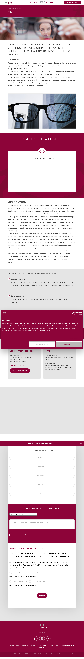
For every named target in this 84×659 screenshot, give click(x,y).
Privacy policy (14, 645)
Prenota (42, 595)
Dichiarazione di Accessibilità (62, 645)
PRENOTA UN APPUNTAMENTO (42, 443)
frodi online (43, 645)
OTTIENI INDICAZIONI (17, 366)
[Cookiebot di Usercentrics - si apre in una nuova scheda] (73, 313)
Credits (25, 645)
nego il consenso (37, 573)
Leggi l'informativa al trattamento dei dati (26, 548)
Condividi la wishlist (19, 535)
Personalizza (73, 338)
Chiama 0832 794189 (72, 2)
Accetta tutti (68, 344)
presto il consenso (18, 573)
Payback (34, 645)
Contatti (42, 647)
